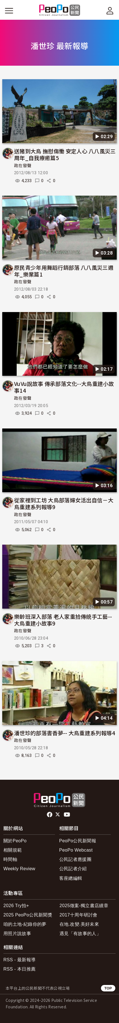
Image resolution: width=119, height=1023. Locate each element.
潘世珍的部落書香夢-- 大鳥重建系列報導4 (64, 733)
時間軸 (10, 859)
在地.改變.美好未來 (79, 924)
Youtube (67, 814)
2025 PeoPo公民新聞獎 (27, 914)
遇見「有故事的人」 (80, 933)
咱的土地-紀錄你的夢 (25, 924)
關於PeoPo (15, 840)
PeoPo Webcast (76, 850)
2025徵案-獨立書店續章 (84, 905)
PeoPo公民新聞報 (77, 840)
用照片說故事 (17, 933)
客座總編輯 (70, 878)
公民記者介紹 (73, 868)
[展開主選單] (9, 10)
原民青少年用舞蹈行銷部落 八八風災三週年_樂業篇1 (63, 271)
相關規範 (12, 850)
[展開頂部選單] (110, 10)
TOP (108, 988)
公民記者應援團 (75, 859)
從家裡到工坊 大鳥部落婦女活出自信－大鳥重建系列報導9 (63, 503)
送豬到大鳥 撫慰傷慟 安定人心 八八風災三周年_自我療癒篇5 (65, 154)
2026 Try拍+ (16, 905)
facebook (50, 814)
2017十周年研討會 (79, 914)
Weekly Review (19, 868)
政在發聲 (22, 165)
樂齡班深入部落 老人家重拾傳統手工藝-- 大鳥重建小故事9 (63, 620)
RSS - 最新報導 (19, 959)
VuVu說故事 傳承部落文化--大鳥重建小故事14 (64, 387)
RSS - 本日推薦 (19, 969)
